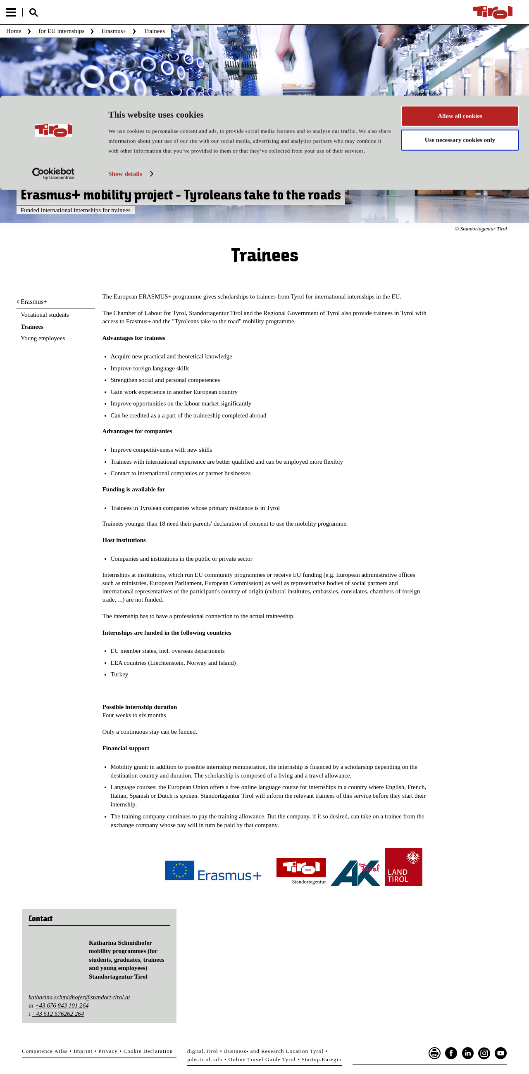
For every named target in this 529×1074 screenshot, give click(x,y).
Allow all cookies (460, 20)
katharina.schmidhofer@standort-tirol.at (79, 997)
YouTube (501, 1053)
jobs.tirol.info (205, 1059)
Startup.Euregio (322, 1059)
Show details (125, 78)
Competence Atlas (45, 1051)
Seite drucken (435, 1053)
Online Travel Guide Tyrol (262, 1059)
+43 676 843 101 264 (61, 1005)
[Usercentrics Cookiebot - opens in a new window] (53, 78)
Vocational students (45, 314)
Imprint (83, 1051)
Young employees (43, 338)
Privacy (108, 1051)
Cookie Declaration (148, 1051)
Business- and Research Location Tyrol (274, 1051)
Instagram (484, 1053)
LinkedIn (468, 1053)
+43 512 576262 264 (58, 1013)
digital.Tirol (202, 1051)
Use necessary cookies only (460, 44)
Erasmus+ (34, 301)
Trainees (32, 326)
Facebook (451, 1053)
